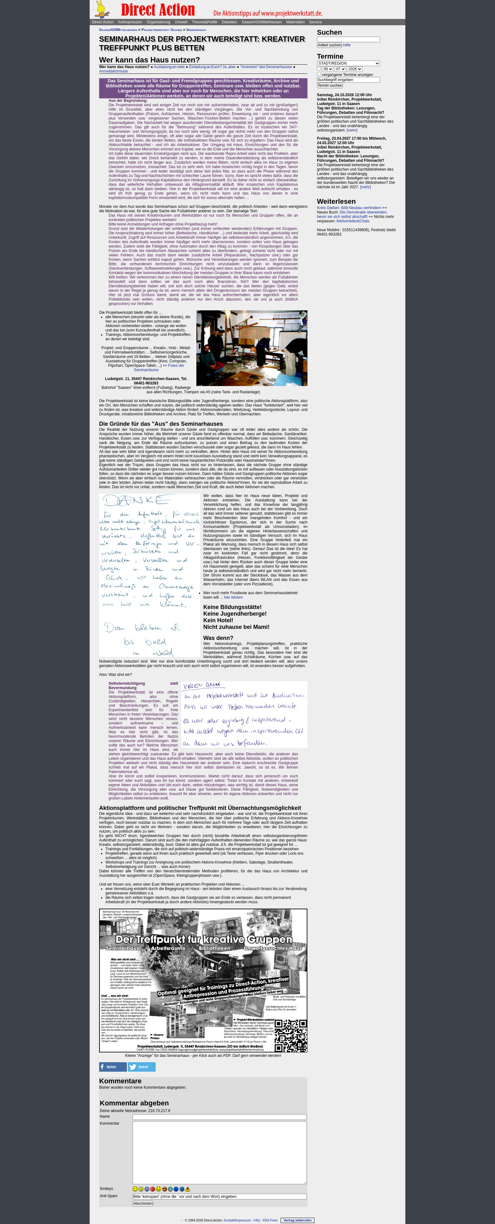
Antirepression (130, 22)
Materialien (295, 22)
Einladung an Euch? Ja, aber (212, 67)
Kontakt (229, 1220)
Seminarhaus (196, 29)
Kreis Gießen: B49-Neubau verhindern (349, 208)
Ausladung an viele (169, 67)
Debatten (229, 22)
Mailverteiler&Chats (353, 221)
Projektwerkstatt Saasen (161, 29)
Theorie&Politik (205, 22)
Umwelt (181, 22)
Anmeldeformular (113, 71)
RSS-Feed (270, 1220)
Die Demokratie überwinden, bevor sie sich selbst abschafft (352, 214)
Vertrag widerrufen (297, 1220)
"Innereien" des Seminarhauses (266, 67)
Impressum (243, 1220)
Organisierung (158, 22)
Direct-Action (103, 22)
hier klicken (233, 597)
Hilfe (347, 45)
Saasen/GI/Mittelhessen (262, 22)
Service (315, 22)
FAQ (257, 1220)
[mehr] (352, 130)
